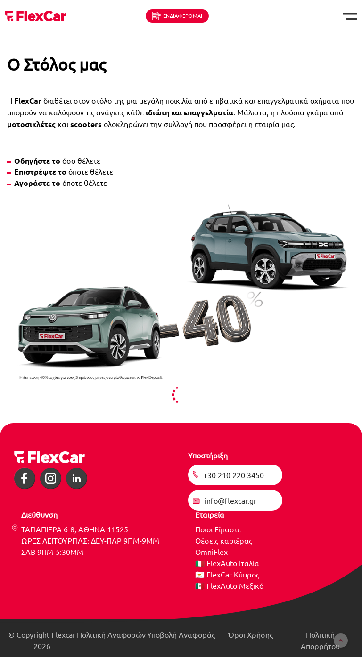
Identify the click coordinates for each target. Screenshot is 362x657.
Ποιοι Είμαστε (218, 529)
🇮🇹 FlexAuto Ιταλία (227, 563)
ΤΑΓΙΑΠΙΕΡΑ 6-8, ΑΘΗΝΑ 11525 (74, 529)
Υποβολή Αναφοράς (181, 634)
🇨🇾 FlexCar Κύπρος (227, 574)
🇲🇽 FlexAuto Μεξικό (229, 585)
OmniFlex (211, 551)
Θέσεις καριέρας (223, 540)
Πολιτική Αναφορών (111, 634)
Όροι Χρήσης (250, 634)
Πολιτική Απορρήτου (320, 640)
